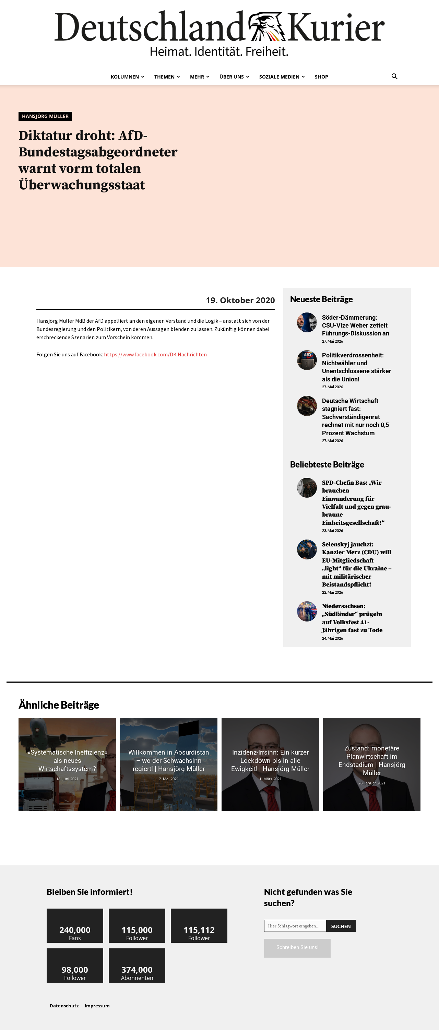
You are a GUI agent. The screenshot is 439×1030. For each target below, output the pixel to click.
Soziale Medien (282, 76)
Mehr (200, 76)
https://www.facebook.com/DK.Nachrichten (155, 354)
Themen (167, 76)
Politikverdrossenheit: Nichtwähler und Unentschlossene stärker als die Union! (356, 367)
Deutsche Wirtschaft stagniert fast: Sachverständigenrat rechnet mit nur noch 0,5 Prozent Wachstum (355, 417)
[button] (394, 77)
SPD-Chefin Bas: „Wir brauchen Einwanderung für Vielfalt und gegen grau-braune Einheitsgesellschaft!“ (356, 503)
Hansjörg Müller (45, 116)
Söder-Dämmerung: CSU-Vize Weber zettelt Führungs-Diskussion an (355, 325)
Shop (321, 76)
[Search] (341, 926)
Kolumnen (127, 76)
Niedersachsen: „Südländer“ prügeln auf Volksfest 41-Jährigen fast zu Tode (352, 618)
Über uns (234, 76)
